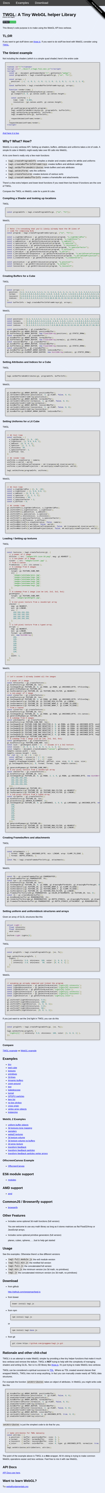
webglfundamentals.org (17, 1486)
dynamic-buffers (15, 1080)
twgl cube (12, 1068)
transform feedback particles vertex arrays (28, 1153)
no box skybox (15, 1103)
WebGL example (28, 1051)
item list (11, 1099)
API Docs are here (11, 1473)
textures (12, 1071)
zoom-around (14, 1083)
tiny (9, 1064)
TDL (52, 1370)
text (9, 1087)
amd (10, 1194)
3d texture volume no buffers (21, 1141)
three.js (36, 42)
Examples (22, 3)
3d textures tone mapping (20, 1128)
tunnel (11, 1093)
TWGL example (10, 1051)
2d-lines (11, 1077)
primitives (12, 1074)
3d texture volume (16, 1137)
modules (12, 1180)
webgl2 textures (15, 1134)
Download (41, 3)
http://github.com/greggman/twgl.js (24, 1292)
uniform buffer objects (18, 1125)
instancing (13, 1112)
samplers (12, 1131)
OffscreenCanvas (16, 1166)
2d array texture (15, 1144)
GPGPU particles (16, 1096)
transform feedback (17, 1147)
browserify (13, 1207)
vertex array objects (17, 1109)
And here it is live (11, 133)
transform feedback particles (21, 1150)
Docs (6, 3)
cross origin (13, 1106)
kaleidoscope (14, 1090)
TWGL (6, 45)
